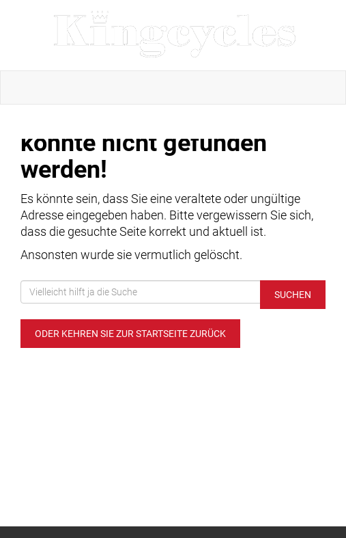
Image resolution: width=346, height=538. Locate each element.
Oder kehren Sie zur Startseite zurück (130, 333)
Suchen (292, 294)
